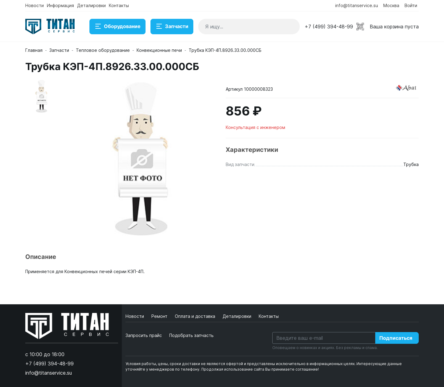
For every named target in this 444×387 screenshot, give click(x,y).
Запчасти (171, 27)
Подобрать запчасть (191, 335)
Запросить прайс (143, 335)
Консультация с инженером (255, 127)
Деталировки (91, 5)
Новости (34, 5)
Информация (60, 5)
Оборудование (117, 27)
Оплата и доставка (195, 316)
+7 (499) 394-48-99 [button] (329, 26)
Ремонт (160, 316)
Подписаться (395, 338)
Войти (411, 5)
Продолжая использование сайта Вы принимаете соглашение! (260, 369)
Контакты (119, 5)
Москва (391, 5)
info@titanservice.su (356, 5)
